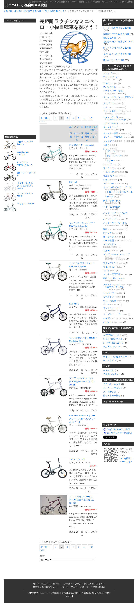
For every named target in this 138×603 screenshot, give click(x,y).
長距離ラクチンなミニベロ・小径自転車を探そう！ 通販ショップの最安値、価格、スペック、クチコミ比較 (81, 1)
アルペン (112, 83)
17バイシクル (116, 87)
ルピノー (114, 322)
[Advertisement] (18, 77)
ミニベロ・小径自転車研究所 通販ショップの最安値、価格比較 (70, 592)
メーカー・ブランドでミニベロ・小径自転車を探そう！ (117, 68)
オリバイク (113, 103)
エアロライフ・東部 (114, 92)
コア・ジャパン (117, 123)
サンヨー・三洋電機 (118, 137)
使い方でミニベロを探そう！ (47, 583)
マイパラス (114, 267)
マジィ (111, 270)
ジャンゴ (111, 164)
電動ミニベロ (112, 38)
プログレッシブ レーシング (116, 256)
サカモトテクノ (113, 128)
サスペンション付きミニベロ (117, 55)
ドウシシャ (115, 183)
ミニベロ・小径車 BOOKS (92, 587)
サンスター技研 (117, 133)
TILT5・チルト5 (76, 459)
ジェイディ (118, 141)
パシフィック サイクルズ (115, 214)
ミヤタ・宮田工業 (117, 274)
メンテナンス (111, 392)
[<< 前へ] (45, 118)
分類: (42, 555)
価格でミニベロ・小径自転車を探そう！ (118, 329)
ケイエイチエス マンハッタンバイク (117, 118)
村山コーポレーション (114, 279)
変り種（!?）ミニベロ (116, 60)
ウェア (106, 366)
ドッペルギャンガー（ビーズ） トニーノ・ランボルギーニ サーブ (118, 192)
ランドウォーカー (113, 309)
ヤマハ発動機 (116, 300)
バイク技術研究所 (111, 207)
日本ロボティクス (112, 201)
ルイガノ (118, 318)
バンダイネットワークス (115, 224)
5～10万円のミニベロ (115, 343)
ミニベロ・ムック (113, 384)
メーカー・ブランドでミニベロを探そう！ (84, 583)
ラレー (112, 304)
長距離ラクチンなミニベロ (118, 34)
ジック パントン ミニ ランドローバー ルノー (115, 154)
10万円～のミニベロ (115, 346)
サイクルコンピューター (117, 356)
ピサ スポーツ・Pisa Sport (81, 145)
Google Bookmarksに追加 (116, 429)
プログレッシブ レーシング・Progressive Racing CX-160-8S (82, 381)
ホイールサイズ (76, 136)
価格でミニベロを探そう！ (46, 587)
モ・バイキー (114, 293)
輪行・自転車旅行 (113, 395)
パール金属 (117, 240)
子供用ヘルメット (113, 374)
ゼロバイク (115, 172)
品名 (71, 127)
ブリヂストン (112, 245)
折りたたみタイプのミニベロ (117, 49)
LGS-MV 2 (74, 303)
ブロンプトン (115, 263)
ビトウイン (114, 237)
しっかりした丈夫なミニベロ (117, 29)
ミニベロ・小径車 (12, 11)
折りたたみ (87, 136)
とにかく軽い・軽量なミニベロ (118, 42)
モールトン (114, 296)
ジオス (110, 145)
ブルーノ (113, 250)
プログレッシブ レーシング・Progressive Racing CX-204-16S (82, 499)
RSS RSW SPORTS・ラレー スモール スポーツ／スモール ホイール (82, 418)
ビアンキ (112, 233)
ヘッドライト (112, 360)
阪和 (115, 229)
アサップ (111, 73)
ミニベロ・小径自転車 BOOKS (118, 380)
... (84, 118)
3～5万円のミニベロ (115, 339)
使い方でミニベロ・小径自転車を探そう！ (44, 11)
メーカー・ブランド (114, 388)
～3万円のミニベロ (115, 335)
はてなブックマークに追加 (117, 433)
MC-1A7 (73, 182)
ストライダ (114, 168)
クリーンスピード (117, 112)
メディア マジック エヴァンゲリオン (117, 286)
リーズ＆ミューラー (116, 314)
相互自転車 (115, 175)
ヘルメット (110, 370)
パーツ (106, 352)
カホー (114, 107)
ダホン (112, 179)
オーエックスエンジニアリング (118, 98)
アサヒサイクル (112, 78)
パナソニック (115, 219)
